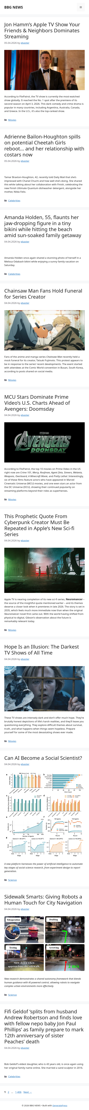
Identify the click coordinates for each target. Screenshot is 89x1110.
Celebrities (14, 200)
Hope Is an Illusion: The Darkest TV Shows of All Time (41, 649)
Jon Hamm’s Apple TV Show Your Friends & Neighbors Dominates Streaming (42, 30)
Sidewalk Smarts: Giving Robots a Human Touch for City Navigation (43, 899)
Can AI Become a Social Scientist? (43, 757)
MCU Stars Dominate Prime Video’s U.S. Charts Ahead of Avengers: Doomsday (37, 402)
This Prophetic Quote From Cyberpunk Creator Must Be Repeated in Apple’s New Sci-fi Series (39, 525)
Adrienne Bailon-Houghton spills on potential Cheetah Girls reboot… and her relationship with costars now (44, 145)
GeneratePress (60, 1105)
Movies (12, 120)
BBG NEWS (13, 7)
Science (12, 880)
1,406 (18, 1092)
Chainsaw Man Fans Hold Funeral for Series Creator (43, 293)
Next (27, 1092)
